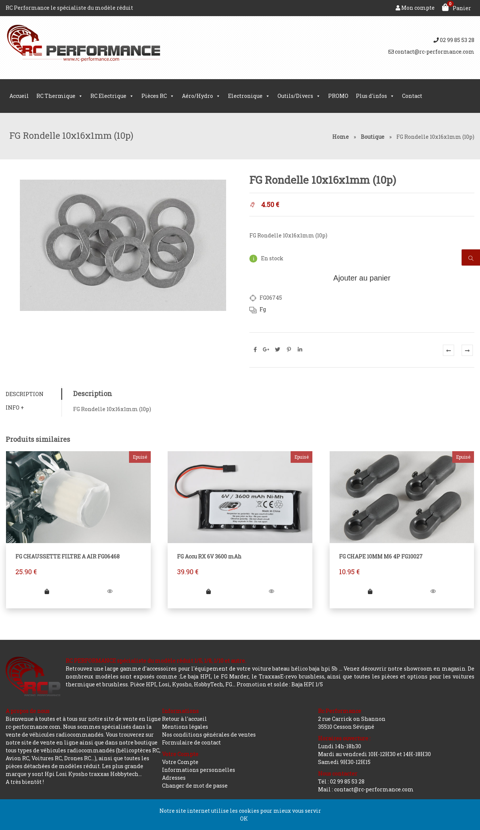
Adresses (174, 777)
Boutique (372, 136)
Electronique (249, 96)
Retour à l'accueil (184, 718)
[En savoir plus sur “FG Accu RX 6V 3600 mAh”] (208, 591)
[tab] (34, 394)
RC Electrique (112, 96)
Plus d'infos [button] (375, 96)
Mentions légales (185, 726)
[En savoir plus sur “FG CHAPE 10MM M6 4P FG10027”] (370, 591)
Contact (412, 95)
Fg (263, 309)
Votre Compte (180, 761)
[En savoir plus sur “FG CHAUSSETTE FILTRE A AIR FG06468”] (47, 591)
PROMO (338, 95)
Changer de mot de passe (195, 785)
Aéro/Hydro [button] (201, 96)
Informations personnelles (198, 769)
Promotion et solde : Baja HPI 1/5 (280, 684)
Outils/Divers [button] (299, 96)
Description (25, 394)
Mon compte (415, 7)
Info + (15, 407)
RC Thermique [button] (59, 96)
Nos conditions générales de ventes (209, 734)
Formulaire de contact (191, 742)
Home (340, 136)
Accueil (19, 95)
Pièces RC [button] (157, 96)
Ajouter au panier (361, 278)
